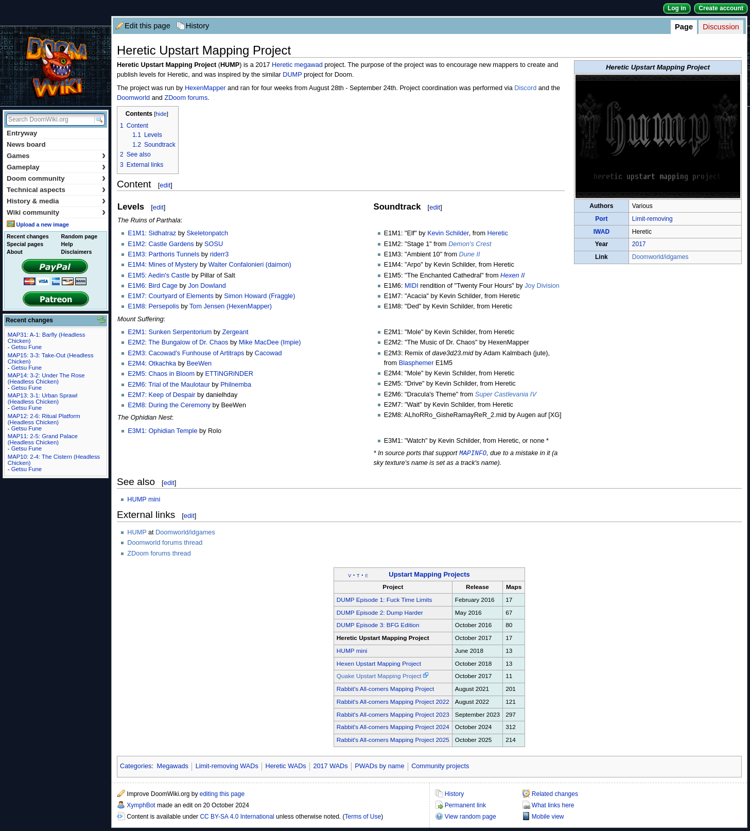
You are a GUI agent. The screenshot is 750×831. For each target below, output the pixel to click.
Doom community (56, 178)
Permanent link (465, 805)
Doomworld (133, 97)
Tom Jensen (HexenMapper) (230, 306)
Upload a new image (42, 224)
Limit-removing (652, 218)
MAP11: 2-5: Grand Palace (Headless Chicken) (43, 439)
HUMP (136, 532)
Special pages (25, 244)
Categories (135, 766)
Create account (721, 8)
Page (684, 27)
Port (601, 218)
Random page (79, 236)
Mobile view (548, 817)
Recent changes (28, 236)
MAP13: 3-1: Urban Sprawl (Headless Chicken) (42, 398)
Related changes (555, 794)
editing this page (222, 794)
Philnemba (235, 384)
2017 (639, 244)
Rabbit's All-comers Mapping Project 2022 (393, 702)
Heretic (282, 64)
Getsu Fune (26, 347)
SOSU (213, 244)
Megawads (172, 766)
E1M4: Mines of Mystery (163, 264)
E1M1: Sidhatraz (152, 233)
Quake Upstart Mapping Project (379, 676)
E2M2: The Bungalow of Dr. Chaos (178, 342)
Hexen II (512, 275)
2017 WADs (330, 766)
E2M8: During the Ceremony (169, 405)
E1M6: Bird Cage (153, 285)
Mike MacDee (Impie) (270, 342)
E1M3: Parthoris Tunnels (163, 254)
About (15, 252)
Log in (677, 8)
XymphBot (141, 805)
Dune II (469, 254)
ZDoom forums (185, 97)
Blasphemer (416, 363)
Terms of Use (363, 817)
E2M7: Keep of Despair (161, 395)
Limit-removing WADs (227, 766)
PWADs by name (379, 766)
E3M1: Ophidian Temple (162, 431)
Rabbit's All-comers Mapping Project (385, 689)
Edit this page (147, 26)
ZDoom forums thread (158, 554)
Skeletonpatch (207, 233)
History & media (56, 201)
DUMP (292, 74)
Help (67, 244)
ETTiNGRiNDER (229, 373)
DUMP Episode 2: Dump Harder (380, 613)
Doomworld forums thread (164, 543)
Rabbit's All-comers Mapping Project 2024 (393, 727)
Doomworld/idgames (660, 257)
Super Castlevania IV (505, 394)
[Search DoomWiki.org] (49, 119)
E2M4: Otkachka (152, 363)
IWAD (601, 231)
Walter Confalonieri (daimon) (249, 264)
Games (56, 155)
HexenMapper (205, 88)
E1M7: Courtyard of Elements (170, 296)
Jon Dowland (206, 285)
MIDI (411, 285)
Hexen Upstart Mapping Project (379, 664)
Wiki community (56, 212)
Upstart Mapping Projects (429, 575)
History (198, 26)
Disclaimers (76, 252)
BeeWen (199, 363)
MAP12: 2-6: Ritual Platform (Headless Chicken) (44, 419)
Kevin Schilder (447, 233)
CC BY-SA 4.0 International (237, 817)
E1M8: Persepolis (153, 306)
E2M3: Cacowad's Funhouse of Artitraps (186, 353)
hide (160, 114)
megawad (308, 64)
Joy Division (542, 285)
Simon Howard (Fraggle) (259, 296)
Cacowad (268, 353)
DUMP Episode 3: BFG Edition (378, 625)
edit (165, 185)
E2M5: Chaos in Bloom (161, 373)
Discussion (721, 27)
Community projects (440, 766)
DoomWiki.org (56, 66)
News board (26, 144)
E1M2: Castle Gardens (161, 244)
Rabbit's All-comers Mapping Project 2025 (393, 740)
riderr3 (219, 254)
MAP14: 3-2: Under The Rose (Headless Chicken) (46, 378)
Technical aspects (56, 189)
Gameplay (56, 167)
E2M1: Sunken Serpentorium (170, 332)
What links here (553, 805)
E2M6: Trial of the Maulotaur (169, 384)
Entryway (22, 133)
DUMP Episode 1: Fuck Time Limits (384, 600)
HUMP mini (143, 500)
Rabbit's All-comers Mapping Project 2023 (393, 715)
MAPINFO (472, 453)
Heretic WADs (286, 766)
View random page (470, 817)
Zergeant (235, 332)
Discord (525, 88)
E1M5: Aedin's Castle (158, 275)
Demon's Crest (470, 244)
